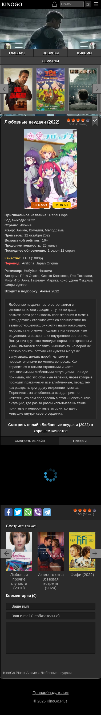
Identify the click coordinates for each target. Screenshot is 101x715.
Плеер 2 (80, 441)
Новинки (51, 53)
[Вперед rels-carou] (95, 553)
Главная (17, 53)
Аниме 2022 (49, 291)
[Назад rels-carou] (6, 553)
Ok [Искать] (88, 4)
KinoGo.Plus (12, 673)
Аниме (31, 673)
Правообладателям (50, 692)
